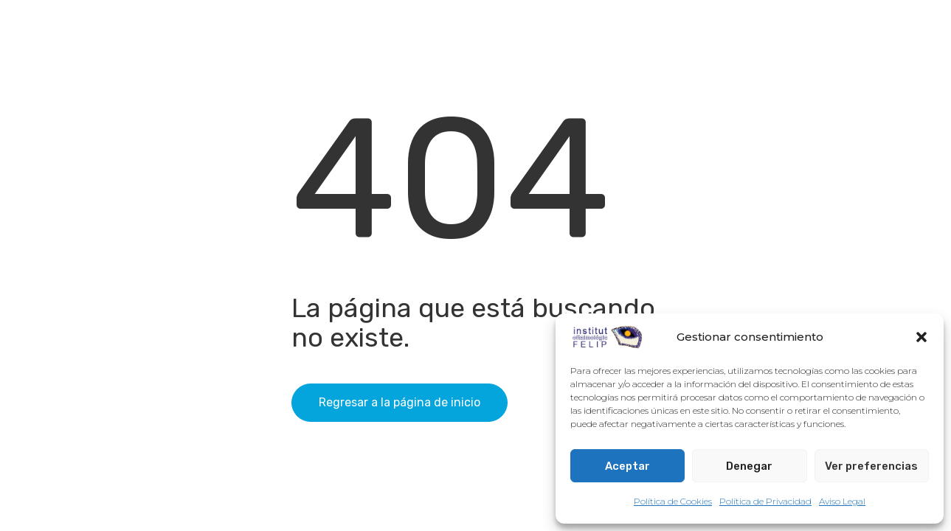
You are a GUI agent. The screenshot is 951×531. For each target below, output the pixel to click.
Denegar (749, 466)
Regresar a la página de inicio (399, 402)
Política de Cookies (673, 501)
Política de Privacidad (765, 501)
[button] (921, 337)
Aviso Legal (842, 501)
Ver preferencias (871, 466)
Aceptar (627, 466)
